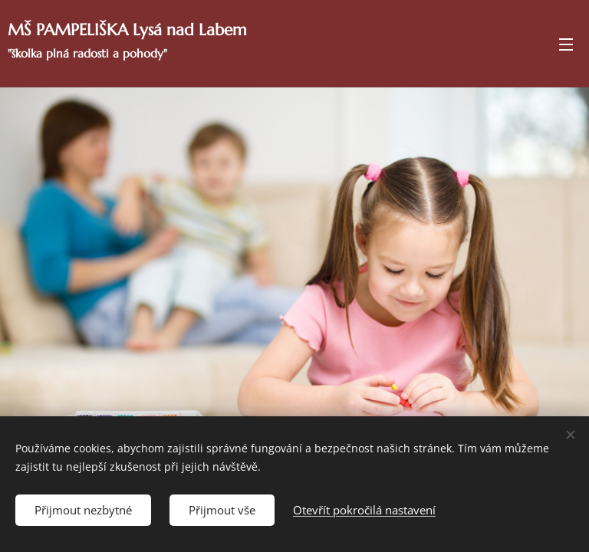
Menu (566, 44)
